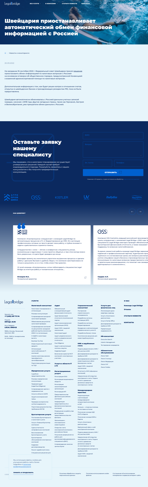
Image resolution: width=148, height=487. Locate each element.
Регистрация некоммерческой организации (61, 387)
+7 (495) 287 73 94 (117, 3)
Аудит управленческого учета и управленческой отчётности (63, 338)
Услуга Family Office (108, 321)
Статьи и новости (69, 3)
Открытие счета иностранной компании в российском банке (63, 430)
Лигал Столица (106, 358)
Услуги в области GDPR (39, 394)
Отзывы (127, 309)
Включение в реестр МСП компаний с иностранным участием (64, 356)
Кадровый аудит (60, 351)
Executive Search (106, 339)
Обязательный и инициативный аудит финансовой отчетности (63, 311)
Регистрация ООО (61, 376)
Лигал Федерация (107, 361)
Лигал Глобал (105, 367)
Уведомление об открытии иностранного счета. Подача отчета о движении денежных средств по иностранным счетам (88, 380)
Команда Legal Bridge (133, 306)
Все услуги (34, 3)
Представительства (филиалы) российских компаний (62, 397)
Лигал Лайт (105, 356)
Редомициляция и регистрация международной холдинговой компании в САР (86, 400)
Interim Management (108, 342)
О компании (50, 3)
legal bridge (11, 327)
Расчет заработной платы (40, 450)
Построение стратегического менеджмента (83, 313)
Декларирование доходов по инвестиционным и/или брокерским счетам (88, 361)
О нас (126, 301)
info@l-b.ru (131, 3)
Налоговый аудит (61, 333)
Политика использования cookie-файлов (97, 474)
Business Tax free (37, 341)
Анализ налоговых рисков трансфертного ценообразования (40, 358)
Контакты (85, 3)
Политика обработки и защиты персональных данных (70, 474)
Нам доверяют (19, 213)
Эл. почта (89, 163)
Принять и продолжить (23, 472)
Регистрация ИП (60, 391)
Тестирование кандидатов (110, 345)
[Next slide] (140, 212)
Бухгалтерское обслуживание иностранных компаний (41, 440)
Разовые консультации (39, 313)
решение (78, 71)
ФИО (87, 135)
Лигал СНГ (104, 364)
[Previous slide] (132, 212)
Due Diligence (59, 343)
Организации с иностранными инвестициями (60, 423)
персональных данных (131, 179)
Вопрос (88, 144)
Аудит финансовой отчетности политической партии (64, 318)
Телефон (120, 163)
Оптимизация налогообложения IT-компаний (38, 351)
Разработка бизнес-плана (87, 333)
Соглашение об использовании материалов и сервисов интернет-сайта (127, 474)
